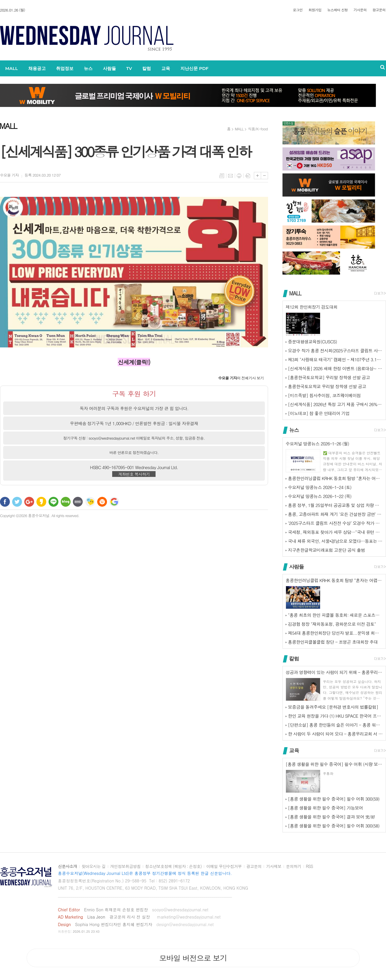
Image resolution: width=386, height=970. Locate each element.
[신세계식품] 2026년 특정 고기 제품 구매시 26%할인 (335, 404)
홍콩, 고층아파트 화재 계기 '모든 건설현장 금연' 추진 (335, 514)
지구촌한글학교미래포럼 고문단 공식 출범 (326, 550)
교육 (165, 68)
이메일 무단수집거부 (223, 866)
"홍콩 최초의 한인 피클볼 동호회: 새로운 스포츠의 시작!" (335, 615)
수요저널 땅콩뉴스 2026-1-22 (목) (320, 496)
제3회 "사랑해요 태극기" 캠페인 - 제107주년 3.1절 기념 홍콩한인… (335, 359)
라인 (53, 502)
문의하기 (293, 866)
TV (129, 68)
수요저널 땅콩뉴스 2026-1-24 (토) (320, 487)
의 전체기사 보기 (241, 378)
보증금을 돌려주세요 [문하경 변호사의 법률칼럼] (333, 707)
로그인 (298, 10)
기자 (9, 175)
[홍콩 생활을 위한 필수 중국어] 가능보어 (325, 808)
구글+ (29, 502)
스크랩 (248, 176)
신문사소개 (67, 866)
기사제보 (273, 866)
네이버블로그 (66, 502)
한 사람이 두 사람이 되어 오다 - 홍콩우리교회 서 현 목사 (335, 734)
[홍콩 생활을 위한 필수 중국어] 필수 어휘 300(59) (333, 799)
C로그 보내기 (102, 502)
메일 (230, 176)
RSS (309, 866)
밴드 (78, 502)
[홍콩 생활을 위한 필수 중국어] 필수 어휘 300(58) (333, 826)
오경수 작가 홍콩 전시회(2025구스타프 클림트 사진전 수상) (335, 350)
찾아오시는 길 (94, 866)
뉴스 (88, 68)
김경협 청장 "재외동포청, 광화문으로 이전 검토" (332, 624)
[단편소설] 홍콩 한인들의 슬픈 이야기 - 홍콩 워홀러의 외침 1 (335, 725)
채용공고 (37, 68)
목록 (222, 176)
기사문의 (360, 10)
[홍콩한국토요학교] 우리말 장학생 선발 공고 (329, 377)
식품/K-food (258, 129)
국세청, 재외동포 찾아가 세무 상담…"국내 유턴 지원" (335, 532)
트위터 (17, 502)
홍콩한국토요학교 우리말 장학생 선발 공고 (327, 386)
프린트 (239, 176)
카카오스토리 (41, 502)
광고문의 (378, 10)
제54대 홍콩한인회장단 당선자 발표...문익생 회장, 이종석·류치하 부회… (335, 633)
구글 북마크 (114, 502)
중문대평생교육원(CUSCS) (312, 341)
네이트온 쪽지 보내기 (90, 502)
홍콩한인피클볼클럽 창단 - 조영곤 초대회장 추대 (333, 642)
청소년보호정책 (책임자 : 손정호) (173, 866)
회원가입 (315, 10)
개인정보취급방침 (125, 866)
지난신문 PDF (194, 68)
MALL (11, 68)
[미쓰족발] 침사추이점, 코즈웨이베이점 (324, 395)
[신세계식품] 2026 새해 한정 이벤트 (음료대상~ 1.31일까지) (335, 368)
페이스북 (5, 502)
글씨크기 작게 (264, 175)
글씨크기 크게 (257, 175)
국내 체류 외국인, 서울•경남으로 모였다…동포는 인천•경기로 (335, 541)
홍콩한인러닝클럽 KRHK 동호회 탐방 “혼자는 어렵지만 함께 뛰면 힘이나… (335, 478)
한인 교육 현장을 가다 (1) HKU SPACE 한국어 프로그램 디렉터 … (335, 716)
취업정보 (64, 68)
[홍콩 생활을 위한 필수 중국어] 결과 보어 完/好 (331, 817)
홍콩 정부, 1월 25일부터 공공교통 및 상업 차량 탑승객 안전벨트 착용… (335, 505)
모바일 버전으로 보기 (193, 958)
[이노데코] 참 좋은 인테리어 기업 (319, 413)
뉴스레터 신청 (337, 10)
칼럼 (146, 68)
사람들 (109, 68)
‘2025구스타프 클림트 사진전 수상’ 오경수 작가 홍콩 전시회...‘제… (335, 523)
